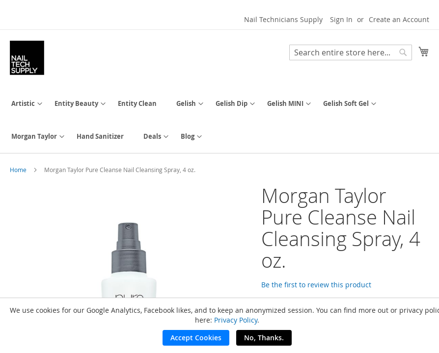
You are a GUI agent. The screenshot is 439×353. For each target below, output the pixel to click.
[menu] (219, 120)
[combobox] (350, 52)
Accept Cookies (195, 337)
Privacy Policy (235, 320)
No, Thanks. (264, 337)
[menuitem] (23, 103)
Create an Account (399, 19)
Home (18, 170)
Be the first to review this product (316, 284)
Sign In (341, 19)
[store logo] (27, 58)
